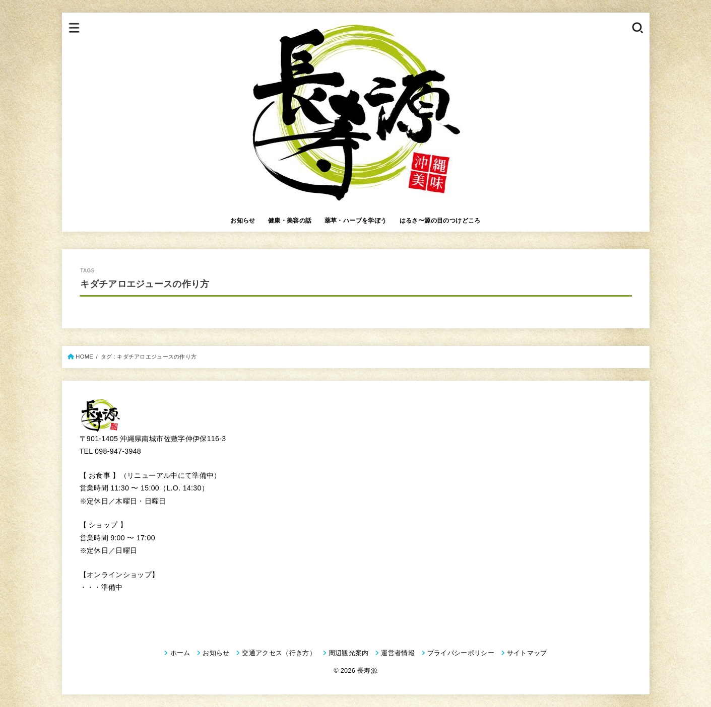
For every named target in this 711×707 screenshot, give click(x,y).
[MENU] (73, 27)
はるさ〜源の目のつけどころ (440, 220)
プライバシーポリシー (460, 653)
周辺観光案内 (349, 653)
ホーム (180, 653)
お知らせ (242, 220)
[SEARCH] (637, 27)
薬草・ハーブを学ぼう (356, 220)
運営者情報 (398, 653)
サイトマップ (527, 653)
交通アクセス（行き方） (279, 653)
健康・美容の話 (290, 220)
